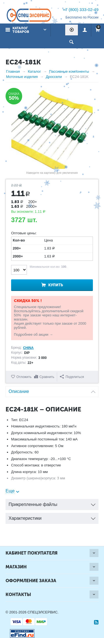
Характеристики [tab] (52, 517)
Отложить (24, 377)
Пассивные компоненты (69, 71)
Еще (10, 491)
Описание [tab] (52, 390)
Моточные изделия (22, 77)
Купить (55, 285)
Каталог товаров (20, 30)
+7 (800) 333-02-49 (80, 9)
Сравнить (46, 377)
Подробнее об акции (31, 334)
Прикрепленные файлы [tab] (52, 503)
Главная (13, 71)
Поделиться (72, 377)
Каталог (34, 71)
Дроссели (54, 77)
